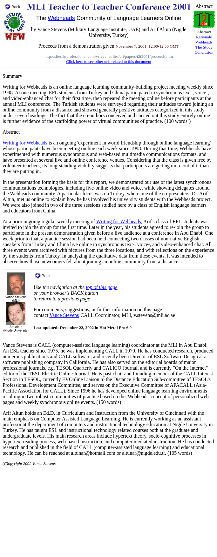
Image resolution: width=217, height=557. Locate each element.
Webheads (61, 18)
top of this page (101, 287)
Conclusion (203, 52)
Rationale (204, 37)
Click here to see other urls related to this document (108, 61)
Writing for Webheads (25, 142)
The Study (204, 47)
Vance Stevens (64, 315)
